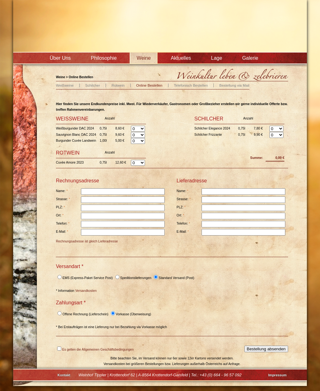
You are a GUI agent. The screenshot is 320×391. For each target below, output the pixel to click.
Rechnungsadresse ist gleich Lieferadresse (87, 241)
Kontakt (64, 375)
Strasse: (63, 199)
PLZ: (60, 207)
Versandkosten (86, 290)
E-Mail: (62, 231)
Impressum (277, 375)
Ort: (59, 215)
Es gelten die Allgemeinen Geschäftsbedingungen (98, 349)
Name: (62, 191)
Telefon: (62, 223)
